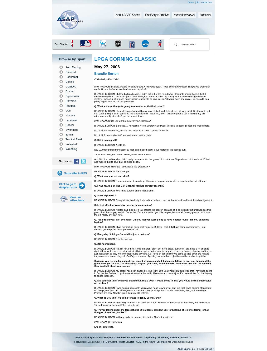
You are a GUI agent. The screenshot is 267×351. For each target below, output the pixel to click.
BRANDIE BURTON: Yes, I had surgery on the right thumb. (124, 190)
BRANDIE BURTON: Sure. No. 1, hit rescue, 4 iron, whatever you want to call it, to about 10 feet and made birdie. (152, 125)
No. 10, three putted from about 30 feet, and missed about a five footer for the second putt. (140, 149)
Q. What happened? (105, 195)
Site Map (161, 342)
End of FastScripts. (104, 327)
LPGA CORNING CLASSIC (125, 59)
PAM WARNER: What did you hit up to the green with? (122, 166)
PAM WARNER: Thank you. (108, 322)
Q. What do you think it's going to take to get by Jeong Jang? (127, 298)
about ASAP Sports (128, 15)
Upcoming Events (168, 337)
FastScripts (80, 342)
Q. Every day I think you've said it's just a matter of (122, 234)
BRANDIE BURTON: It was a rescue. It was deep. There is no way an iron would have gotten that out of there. (150, 181)
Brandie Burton (106, 73)
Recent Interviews (132, 337)
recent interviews (184, 15)
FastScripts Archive (109, 337)
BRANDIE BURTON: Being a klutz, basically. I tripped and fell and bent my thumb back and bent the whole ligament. (153, 200)
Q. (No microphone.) (105, 244)
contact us (206, 2)
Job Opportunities (176, 342)
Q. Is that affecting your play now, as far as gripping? (123, 205)
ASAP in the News (145, 342)
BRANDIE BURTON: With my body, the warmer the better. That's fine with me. (134, 317)
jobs (197, 2)
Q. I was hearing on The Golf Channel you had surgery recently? (129, 186)
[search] (188, 44)
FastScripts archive (157, 15)
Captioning (150, 337)
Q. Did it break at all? (105, 140)
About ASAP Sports (86, 337)
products (205, 15)
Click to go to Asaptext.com (68, 185)
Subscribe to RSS (75, 173)
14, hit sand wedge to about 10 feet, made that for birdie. (123, 154)
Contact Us (186, 337)
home (191, 2)
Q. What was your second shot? (111, 176)
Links (190, 342)
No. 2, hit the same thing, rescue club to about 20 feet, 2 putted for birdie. (131, 130)
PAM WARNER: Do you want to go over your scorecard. (122, 121)
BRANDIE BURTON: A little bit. (110, 145)
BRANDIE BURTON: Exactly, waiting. (113, 239)
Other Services (126, 342)
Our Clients (111, 342)
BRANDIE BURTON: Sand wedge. (111, 171)
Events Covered (96, 342)
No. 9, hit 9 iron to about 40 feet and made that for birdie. (123, 135)
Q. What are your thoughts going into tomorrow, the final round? (129, 106)
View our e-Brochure (77, 199)
